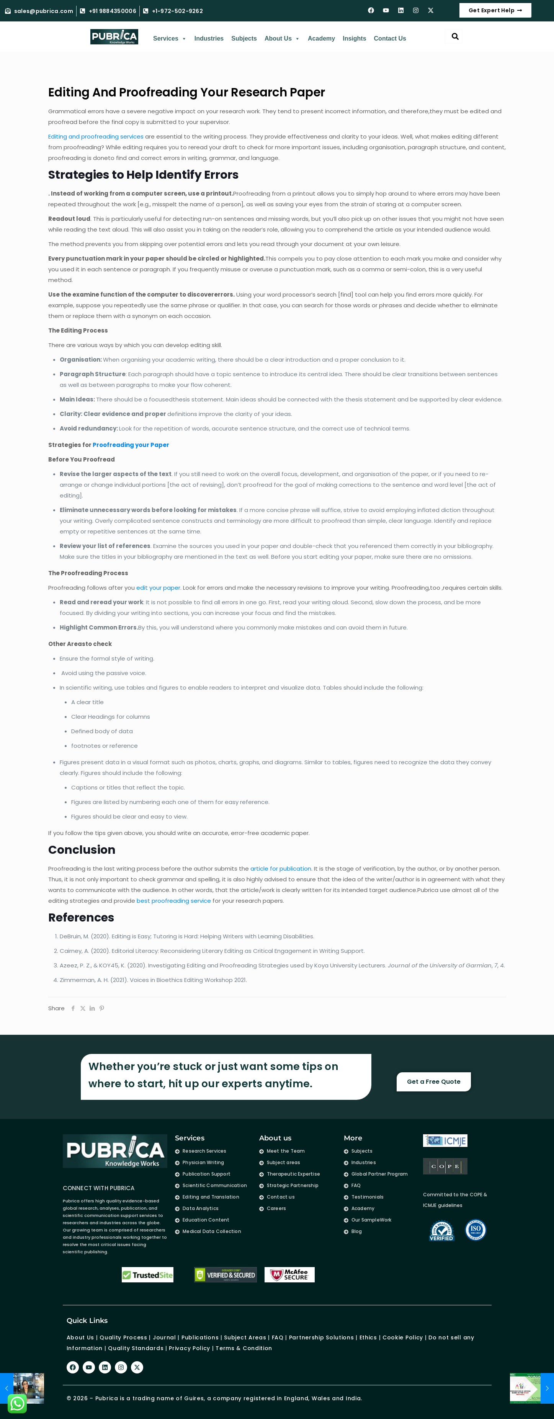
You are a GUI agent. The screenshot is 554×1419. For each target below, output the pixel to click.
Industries (209, 38)
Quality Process (123, 1337)
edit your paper (158, 588)
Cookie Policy (402, 1337)
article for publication (280, 868)
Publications (200, 1337)
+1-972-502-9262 (177, 11)
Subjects (244, 38)
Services (170, 38)
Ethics (367, 1337)
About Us (282, 38)
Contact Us (390, 38)
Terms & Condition (244, 1348)
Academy (321, 38)
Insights (354, 38)
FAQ (278, 1337)
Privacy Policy (189, 1348)
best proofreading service (174, 901)
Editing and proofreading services (96, 136)
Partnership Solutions (321, 1337)
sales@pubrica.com (43, 11)
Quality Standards (135, 1348)
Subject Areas (245, 1337)
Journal (164, 1337)
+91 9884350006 (112, 11)
